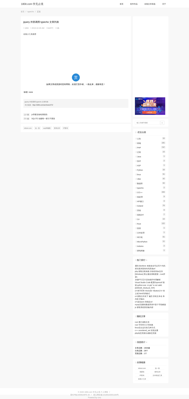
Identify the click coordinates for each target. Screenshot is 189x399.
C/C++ (139, 192)
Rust (138, 224)
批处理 (139, 197)
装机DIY (140, 215)
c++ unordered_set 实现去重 (146, 330)
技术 (138, 161)
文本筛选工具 (157, 375)
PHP (138, 148)
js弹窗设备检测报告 (39, 114)
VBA (138, 179)
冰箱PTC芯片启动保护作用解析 (148, 280)
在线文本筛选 (149, 4)
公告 (138, 139)
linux (138, 174)
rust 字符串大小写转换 (144, 325)
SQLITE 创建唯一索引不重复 (43, 119)
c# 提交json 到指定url (144, 302)
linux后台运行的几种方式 (145, 328)
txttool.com (28, 128)
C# (138, 219)
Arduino (139, 246)
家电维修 (140, 251)
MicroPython (141, 242)
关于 (164, 4)
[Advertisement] (75, 54)
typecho (30, 12)
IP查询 (65, 128)
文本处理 (140, 233)
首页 (121, 4)
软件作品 (134, 4)
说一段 (37, 128)
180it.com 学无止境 (32, 4)
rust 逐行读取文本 (142, 322)
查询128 (57, 128)
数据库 (139, 183)
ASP (138, 166)
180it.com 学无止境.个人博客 (96, 392)
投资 (138, 228)
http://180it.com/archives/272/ (43, 105)
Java (138, 157)
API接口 (140, 201)
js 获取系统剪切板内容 (144, 307)
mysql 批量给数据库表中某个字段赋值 (150, 304)
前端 (138, 143)
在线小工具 (142, 379)
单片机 (139, 237)
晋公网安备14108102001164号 (106, 395)
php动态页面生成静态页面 (145, 333)
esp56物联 (47, 128)
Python (139, 170)
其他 (138, 210)
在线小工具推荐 (29, 34)
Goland (139, 206)
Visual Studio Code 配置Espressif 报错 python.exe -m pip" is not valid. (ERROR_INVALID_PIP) (150, 285)
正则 (138, 152)
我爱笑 (142, 372)
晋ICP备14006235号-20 (80, 395)
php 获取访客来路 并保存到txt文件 (149, 271)
